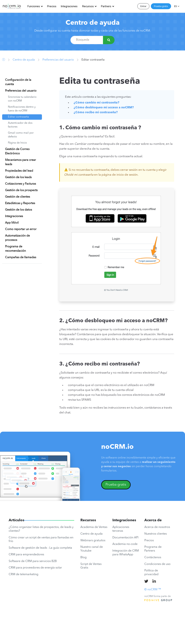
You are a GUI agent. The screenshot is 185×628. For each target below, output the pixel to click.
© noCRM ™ (152, 589)
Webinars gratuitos (92, 540)
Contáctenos (152, 557)
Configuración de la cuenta (18, 82)
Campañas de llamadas (20, 257)
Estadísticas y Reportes (20, 203)
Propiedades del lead (19, 170)
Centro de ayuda (93, 23)
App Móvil (12, 222)
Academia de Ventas (93, 527)
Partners (106, 6)
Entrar (143, 6)
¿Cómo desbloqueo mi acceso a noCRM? (104, 107)
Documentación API (125, 537)
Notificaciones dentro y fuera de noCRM (22, 109)
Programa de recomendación (15, 248)
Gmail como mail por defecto (21, 135)
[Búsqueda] (109, 40)
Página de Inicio (17, 143)
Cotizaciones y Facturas (20, 183)
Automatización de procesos (17, 238)
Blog (83, 557)
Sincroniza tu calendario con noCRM (22, 99)
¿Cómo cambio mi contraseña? (96, 102)
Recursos (88, 6)
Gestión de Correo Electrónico (17, 151)
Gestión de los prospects (21, 190)
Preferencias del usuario (58, 59)
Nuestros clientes (155, 533)
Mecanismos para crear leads (20, 162)
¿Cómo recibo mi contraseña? (96, 112)
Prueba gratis (161, 6)
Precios (51, 6)
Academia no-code (124, 544)
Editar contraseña (18, 117)
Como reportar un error (20, 229)
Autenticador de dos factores (20, 125)
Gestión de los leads (18, 177)
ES (175, 6)
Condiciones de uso (157, 564)
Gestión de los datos (18, 209)
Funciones (33, 6)
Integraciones (69, 6)
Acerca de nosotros (157, 527)
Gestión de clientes (17, 196)
